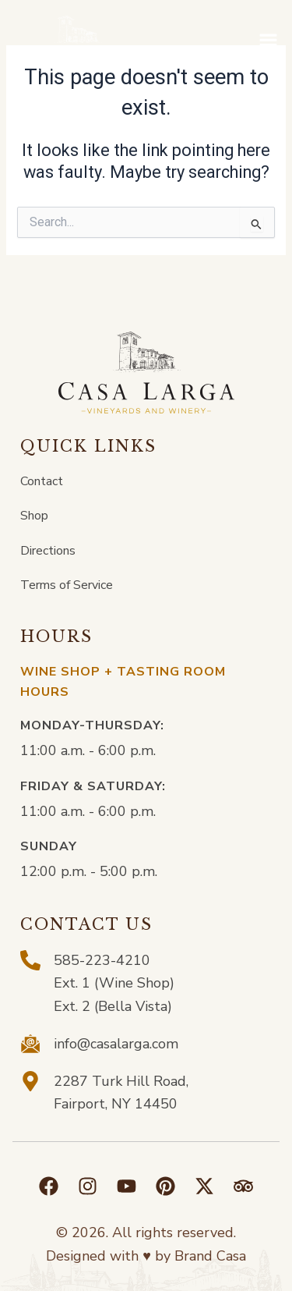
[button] (267, 44)
